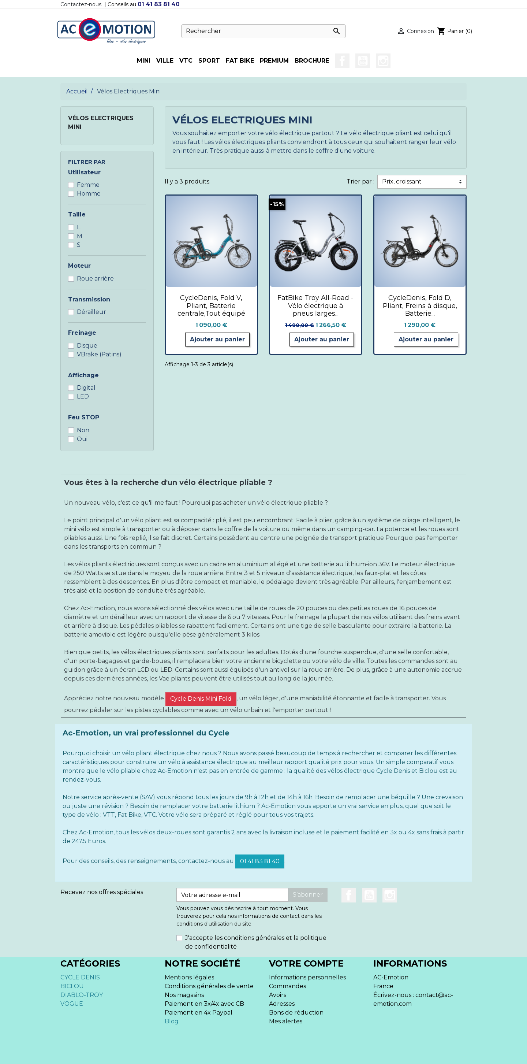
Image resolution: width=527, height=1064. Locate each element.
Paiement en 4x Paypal (198, 1012)
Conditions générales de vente (209, 986)
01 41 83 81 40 (159, 4)
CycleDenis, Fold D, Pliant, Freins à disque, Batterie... (420, 306)
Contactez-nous (80, 4)
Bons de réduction (296, 1012)
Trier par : (360, 181)
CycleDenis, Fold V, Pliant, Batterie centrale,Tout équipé (211, 306)
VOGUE (71, 1003)
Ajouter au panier (217, 339)
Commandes (287, 986)
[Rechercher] (263, 31)
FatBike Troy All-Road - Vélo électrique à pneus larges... (315, 306)
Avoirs (277, 994)
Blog (172, 1021)
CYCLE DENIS (80, 977)
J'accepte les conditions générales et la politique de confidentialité (255, 942)
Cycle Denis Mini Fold (201, 698)
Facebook (342, 60)
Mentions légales (189, 977)
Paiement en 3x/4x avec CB (204, 1003)
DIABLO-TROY (81, 994)
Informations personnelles (307, 977)
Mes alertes (285, 1021)
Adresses (282, 1003)
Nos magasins (184, 994)
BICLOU (72, 986)
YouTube (362, 60)
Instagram (383, 60)
